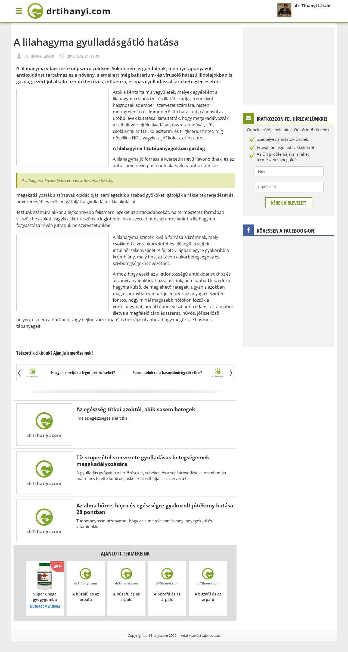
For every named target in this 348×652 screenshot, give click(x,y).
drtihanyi (69, 11)
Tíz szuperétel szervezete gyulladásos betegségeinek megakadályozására (142, 460)
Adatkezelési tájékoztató (200, 635)
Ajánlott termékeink (125, 553)
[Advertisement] (62, 127)
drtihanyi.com (156, 635)
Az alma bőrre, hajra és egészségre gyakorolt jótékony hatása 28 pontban (154, 508)
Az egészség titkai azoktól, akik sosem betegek (135, 409)
